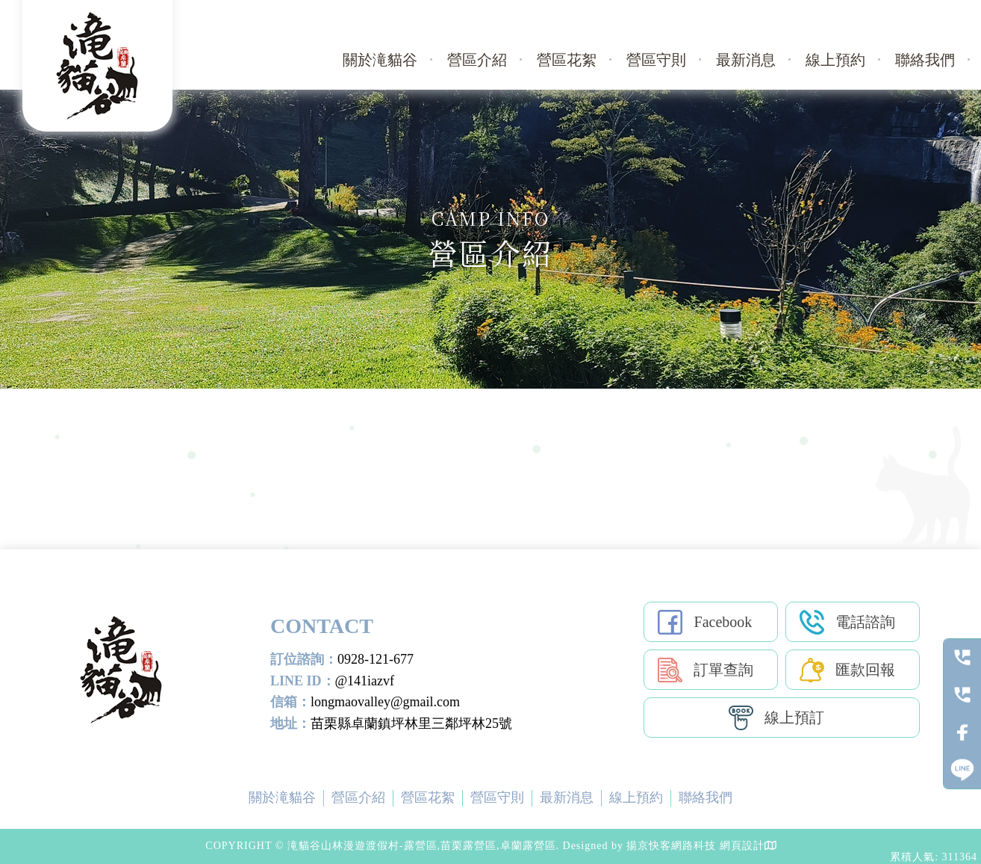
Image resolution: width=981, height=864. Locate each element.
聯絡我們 (925, 60)
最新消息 (746, 60)
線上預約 (835, 60)
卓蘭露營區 (480, 779)
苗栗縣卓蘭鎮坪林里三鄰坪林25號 (411, 723)
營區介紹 (477, 60)
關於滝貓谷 (380, 60)
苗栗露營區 (419, 779)
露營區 (369, 779)
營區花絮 (567, 60)
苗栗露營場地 (595, 779)
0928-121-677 (375, 659)
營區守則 (656, 60)
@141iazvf (365, 680)
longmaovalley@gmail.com (385, 701)
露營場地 (535, 779)
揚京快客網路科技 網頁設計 (695, 845)
